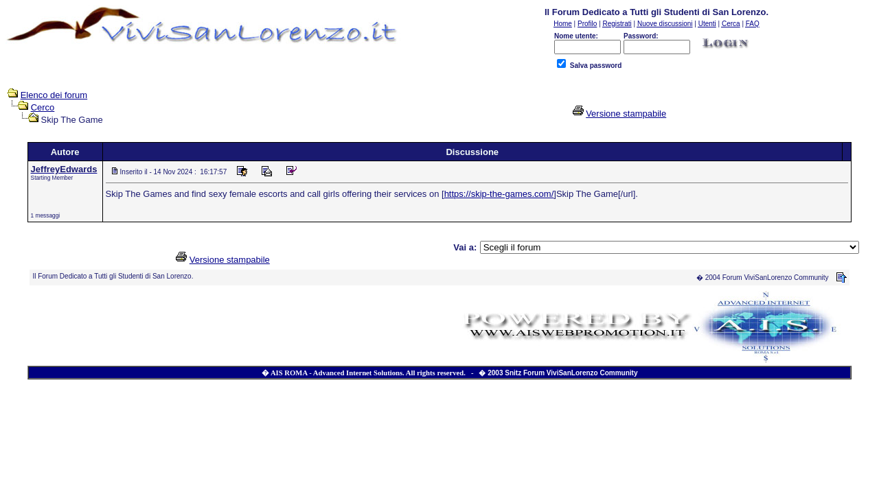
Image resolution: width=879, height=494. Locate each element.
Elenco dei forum (54, 95)
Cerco (43, 107)
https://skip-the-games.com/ (499, 194)
